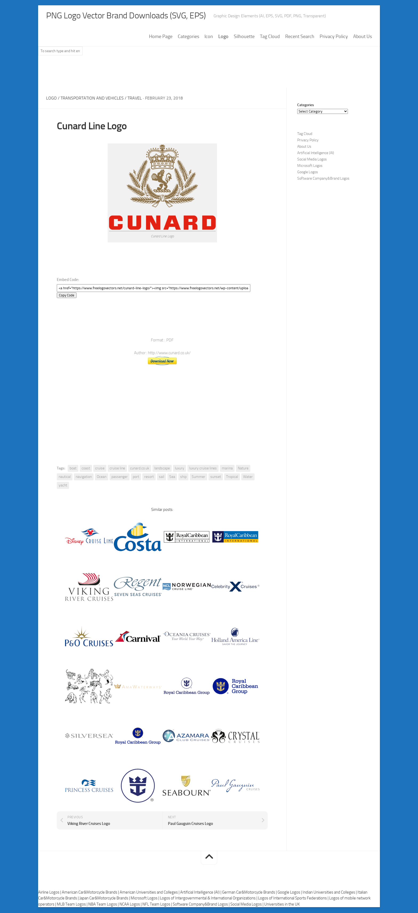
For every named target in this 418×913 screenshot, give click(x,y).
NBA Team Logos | (103, 904)
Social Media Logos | (247, 904)
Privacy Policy (334, 37)
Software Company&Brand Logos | (201, 904)
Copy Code (66, 296)
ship (183, 477)
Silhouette (244, 37)
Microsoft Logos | (145, 898)
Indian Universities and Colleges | (330, 892)
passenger (119, 477)
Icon (208, 37)
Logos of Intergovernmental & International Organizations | (209, 898)
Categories (188, 37)
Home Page (160, 37)
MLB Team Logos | (72, 904)
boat (73, 468)
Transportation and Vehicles (92, 98)
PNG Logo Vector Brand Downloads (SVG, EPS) (135, 16)
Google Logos (307, 172)
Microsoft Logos (310, 166)
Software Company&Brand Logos (323, 179)
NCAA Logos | (130, 904)
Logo (223, 37)
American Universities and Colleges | (150, 892)
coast (86, 468)
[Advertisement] (209, 74)
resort (149, 477)
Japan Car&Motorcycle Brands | (105, 898)
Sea (172, 477)
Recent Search (299, 37)
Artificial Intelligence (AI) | (201, 892)
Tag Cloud (270, 37)
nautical (65, 477)
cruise (99, 468)
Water (248, 477)
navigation (84, 477)
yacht (63, 486)
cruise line (117, 468)
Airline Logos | (50, 892)
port (136, 477)
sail (161, 477)
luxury (179, 468)
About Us (362, 37)
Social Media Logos (312, 160)
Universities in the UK (282, 904)
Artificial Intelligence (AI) (315, 153)
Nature (243, 468)
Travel (134, 98)
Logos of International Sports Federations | (293, 898)
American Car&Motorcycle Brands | (91, 892)
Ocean (101, 477)
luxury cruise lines (203, 468)
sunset (215, 477)
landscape (162, 468)
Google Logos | (290, 892)
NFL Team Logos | (157, 904)
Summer (198, 477)
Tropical (232, 477)
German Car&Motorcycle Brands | (250, 892)
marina (227, 468)
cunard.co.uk (139, 468)
